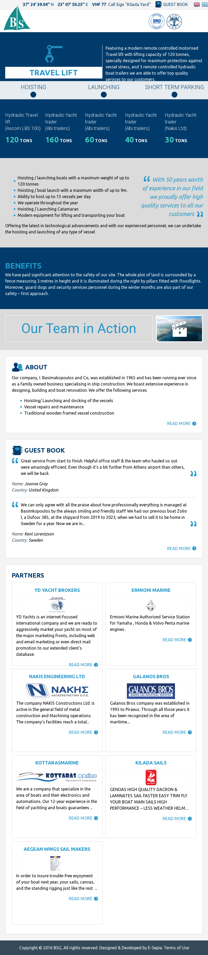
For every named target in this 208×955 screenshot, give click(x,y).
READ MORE (179, 423)
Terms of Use (176, 947)
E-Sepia (155, 947)
